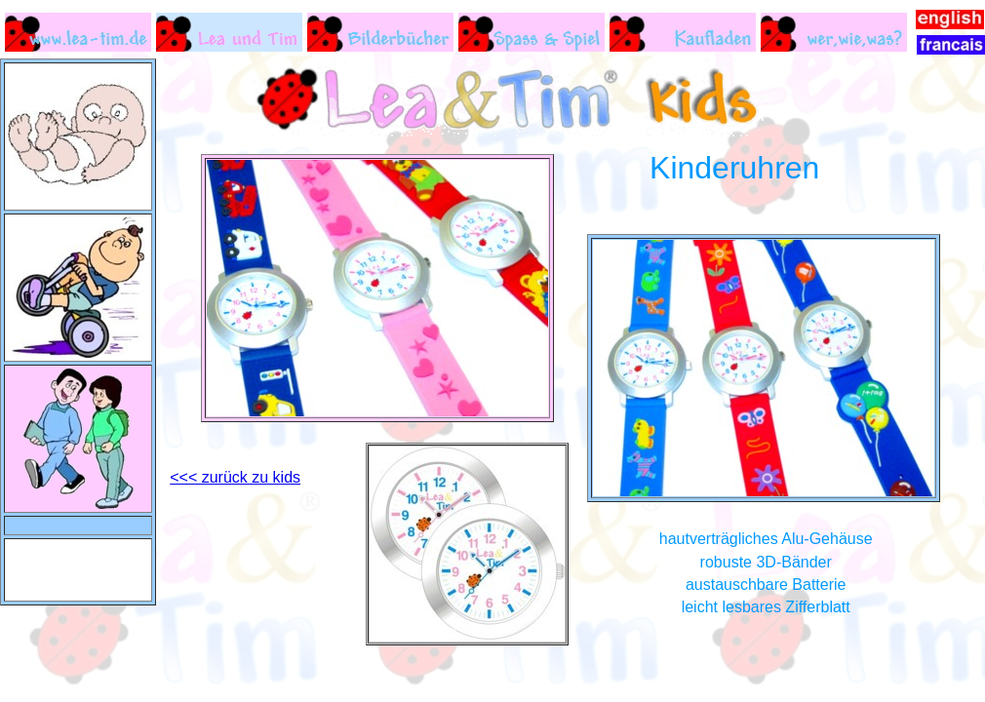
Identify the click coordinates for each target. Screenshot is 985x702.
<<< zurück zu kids (235, 477)
